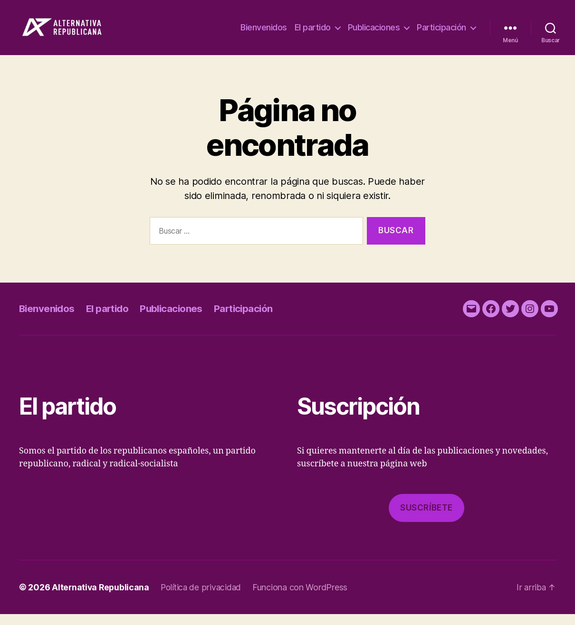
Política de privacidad (204, 598)
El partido (313, 33)
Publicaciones (374, 33)
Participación (441, 33)
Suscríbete (426, 518)
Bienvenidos (263, 33)
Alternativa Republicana (101, 598)
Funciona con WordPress (303, 598)
